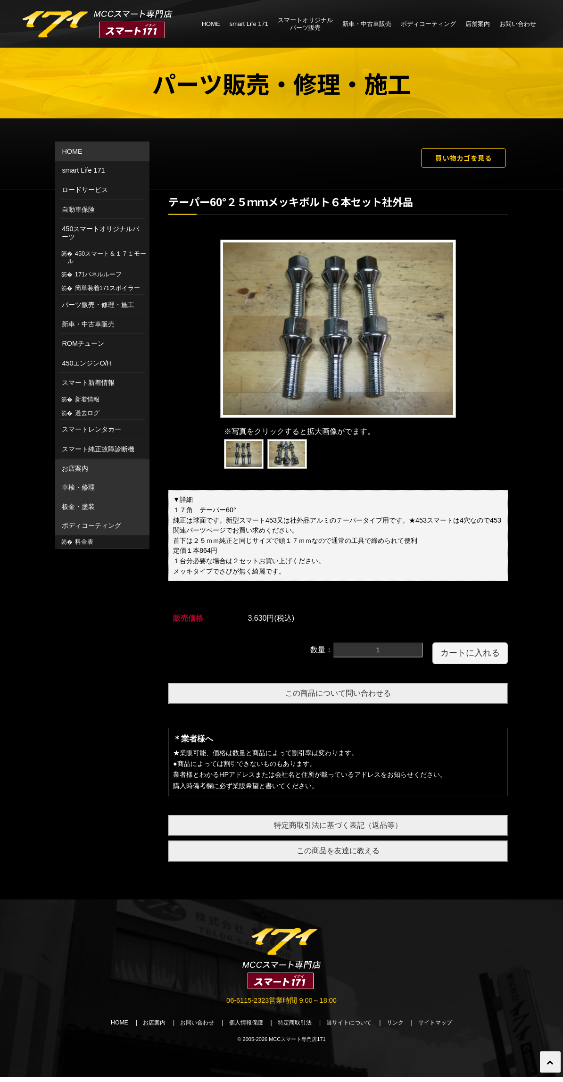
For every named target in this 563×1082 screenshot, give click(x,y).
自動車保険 (78, 209)
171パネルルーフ (98, 274)
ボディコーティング (428, 23)
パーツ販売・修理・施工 (98, 304)
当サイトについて (354, 1027)
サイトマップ (446, 1027)
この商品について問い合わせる (338, 696)
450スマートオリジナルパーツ (100, 233)
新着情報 (87, 399)
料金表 (84, 541)
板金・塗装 (78, 506)
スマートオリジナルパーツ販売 (305, 24)
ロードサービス (85, 189)
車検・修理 (78, 487)
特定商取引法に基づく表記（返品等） (338, 828)
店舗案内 (477, 23)
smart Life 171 (249, 23)
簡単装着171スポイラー (107, 287)
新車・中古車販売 (366, 23)
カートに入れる (470, 656)
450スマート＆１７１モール (107, 257)
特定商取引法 (295, 1027)
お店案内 (75, 468)
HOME (211, 23)
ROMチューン (83, 343)
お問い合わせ (517, 23)
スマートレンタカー (91, 429)
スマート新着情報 (88, 382)
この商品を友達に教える (338, 854)
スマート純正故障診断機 (98, 449)
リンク (403, 1027)
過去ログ (87, 412)
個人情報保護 (242, 1027)
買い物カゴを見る (454, 159)
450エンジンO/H (87, 363)
